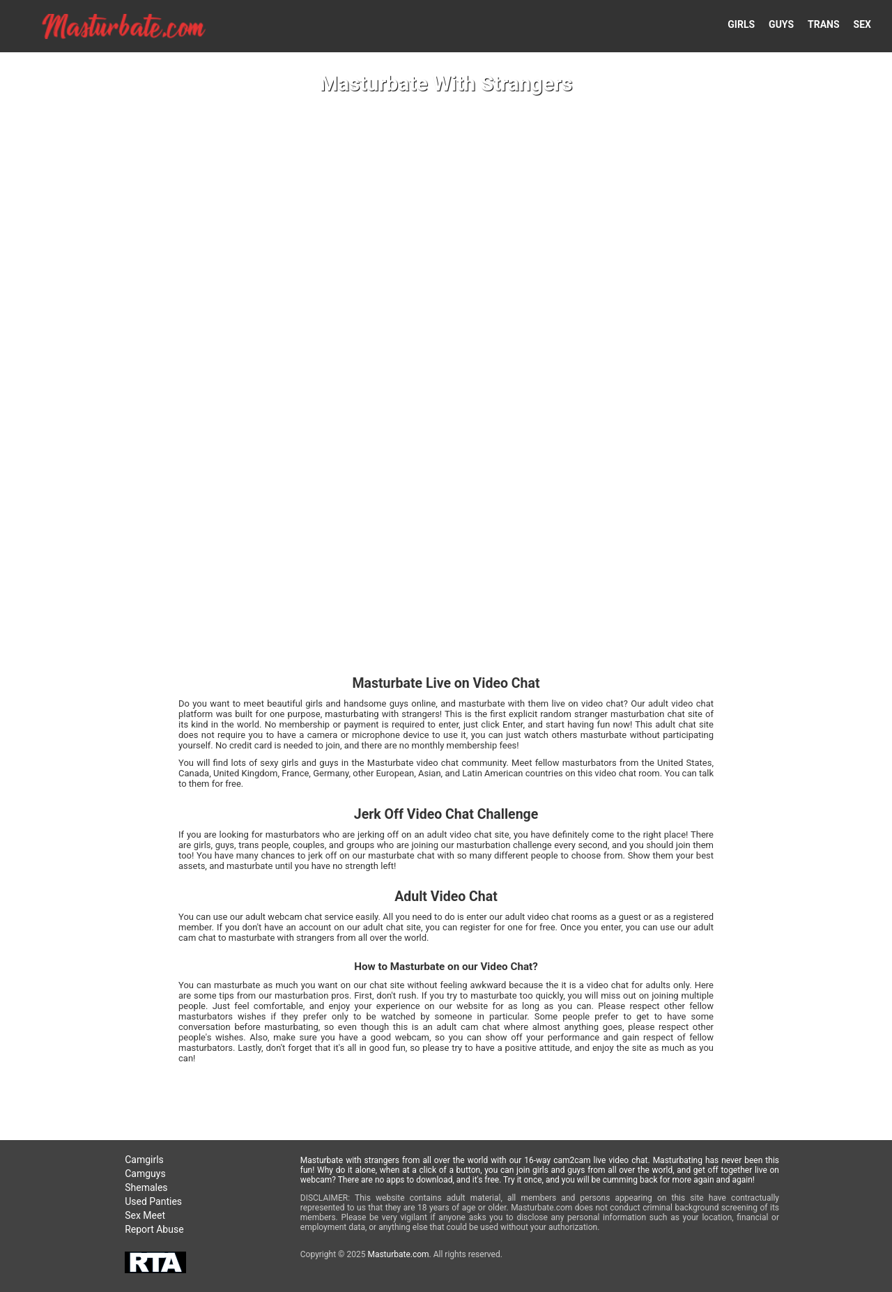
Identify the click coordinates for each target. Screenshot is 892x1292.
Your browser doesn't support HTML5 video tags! (446, 646)
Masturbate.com (398, 1254)
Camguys (145, 1173)
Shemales (146, 1187)
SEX (862, 24)
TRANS (824, 24)
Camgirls (144, 1159)
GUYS (781, 24)
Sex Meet (145, 1215)
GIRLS (741, 24)
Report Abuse (154, 1229)
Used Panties (153, 1201)
